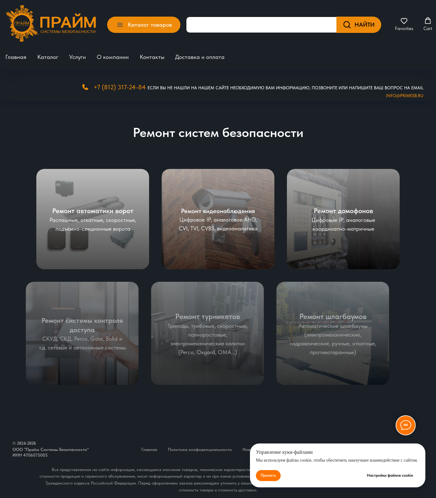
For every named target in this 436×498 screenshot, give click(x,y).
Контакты (152, 56)
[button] (404, 24)
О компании (113, 56)
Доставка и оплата (200, 56)
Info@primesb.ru (404, 95)
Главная (15, 56)
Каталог (47, 56)
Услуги (77, 56)
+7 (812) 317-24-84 (120, 87)
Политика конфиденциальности (200, 449)
